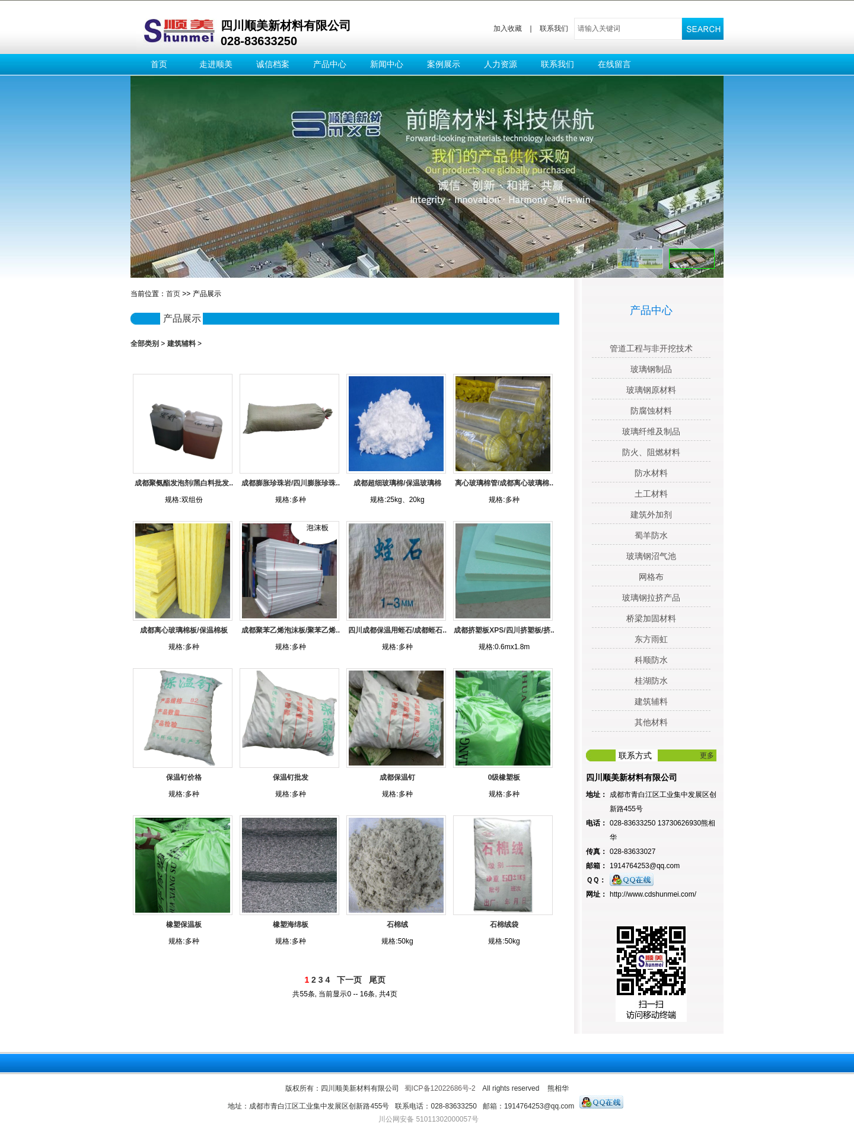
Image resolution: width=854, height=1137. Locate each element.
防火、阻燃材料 (651, 452)
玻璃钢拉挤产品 (651, 597)
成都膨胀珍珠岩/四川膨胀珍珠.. (290, 483)
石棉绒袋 (504, 924)
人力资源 (500, 64)
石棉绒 (397, 924)
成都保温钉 (397, 777)
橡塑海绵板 (290, 924)
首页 (159, 64)
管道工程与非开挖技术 (651, 348)
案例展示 (443, 64)
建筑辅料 (181, 343)
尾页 (377, 979)
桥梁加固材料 (651, 618)
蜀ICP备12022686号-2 (440, 1088)
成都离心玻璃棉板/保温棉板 (183, 630)
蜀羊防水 (651, 535)
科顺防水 (651, 660)
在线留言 (614, 64)
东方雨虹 (651, 639)
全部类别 (144, 343)
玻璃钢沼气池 (651, 556)
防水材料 (651, 473)
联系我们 (554, 28)
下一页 (349, 979)
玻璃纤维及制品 (651, 431)
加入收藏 (507, 28)
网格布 (651, 577)
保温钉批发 (290, 777)
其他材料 (651, 722)
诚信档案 (272, 64)
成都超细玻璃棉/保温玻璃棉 (397, 483)
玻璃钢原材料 (651, 390)
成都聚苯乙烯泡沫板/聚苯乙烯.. (290, 630)
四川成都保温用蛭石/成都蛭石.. (397, 630)
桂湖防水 (651, 680)
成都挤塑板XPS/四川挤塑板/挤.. (504, 630)
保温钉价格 (184, 777)
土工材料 (651, 493)
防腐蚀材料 (651, 410)
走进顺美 (215, 64)
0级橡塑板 (504, 777)
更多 (707, 755)
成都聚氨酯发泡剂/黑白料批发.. (184, 483)
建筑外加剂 (651, 514)
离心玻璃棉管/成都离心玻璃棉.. (504, 483)
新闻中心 (386, 64)
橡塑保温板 (184, 924)
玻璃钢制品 (651, 369)
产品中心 (329, 64)
